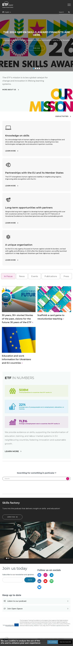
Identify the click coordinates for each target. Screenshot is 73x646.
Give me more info (65, 642)
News (22, 276)
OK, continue (52, 642)
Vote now (36, 48)
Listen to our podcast (16, 601)
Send (30, 580)
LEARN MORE (10, 151)
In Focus (8, 276)
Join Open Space (15, 609)
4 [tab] (39, 68)
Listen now (11, 517)
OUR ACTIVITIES (61, 116)
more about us (9, 90)
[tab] (8, 276)
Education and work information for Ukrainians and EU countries (16, 359)
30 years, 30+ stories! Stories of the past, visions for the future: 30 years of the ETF (17, 319)
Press (66, 276)
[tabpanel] (36, 42)
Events (34, 276)
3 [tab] (37, 68)
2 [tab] (35, 68)
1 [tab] (33, 68)
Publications (51, 276)
